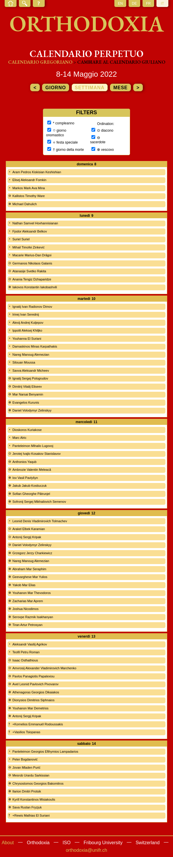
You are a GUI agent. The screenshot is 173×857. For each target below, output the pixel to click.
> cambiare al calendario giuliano (119, 62)
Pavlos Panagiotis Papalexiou (33, 676)
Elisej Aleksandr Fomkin (29, 180)
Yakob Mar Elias (23, 585)
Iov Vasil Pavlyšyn (25, 478)
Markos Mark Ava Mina (28, 188)
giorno (55, 87)
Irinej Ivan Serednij (25, 314)
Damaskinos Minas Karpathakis (34, 346)
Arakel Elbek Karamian (28, 529)
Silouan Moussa (23, 362)
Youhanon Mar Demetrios (30, 708)
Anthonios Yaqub (24, 462)
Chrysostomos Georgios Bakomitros (38, 783)
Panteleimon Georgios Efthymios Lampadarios (45, 751)
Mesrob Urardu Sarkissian (30, 775)
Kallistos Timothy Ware (28, 196)
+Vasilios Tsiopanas (26, 732)
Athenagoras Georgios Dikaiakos (35, 692)
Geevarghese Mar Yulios (29, 577)
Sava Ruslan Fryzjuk (27, 807)
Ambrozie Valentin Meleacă (31, 469)
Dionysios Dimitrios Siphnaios (33, 700)
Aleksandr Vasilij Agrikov (29, 644)
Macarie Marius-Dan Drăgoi (32, 255)
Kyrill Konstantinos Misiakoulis (33, 799)
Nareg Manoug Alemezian (30, 354)
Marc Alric (19, 437)
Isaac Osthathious (25, 660)
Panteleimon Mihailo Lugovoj (32, 446)
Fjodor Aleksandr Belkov (29, 231)
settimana (89, 87)
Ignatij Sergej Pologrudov (30, 378)
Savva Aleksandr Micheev (30, 370)
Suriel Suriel (21, 239)
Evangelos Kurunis (25, 402)
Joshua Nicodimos (25, 609)
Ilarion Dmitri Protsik (26, 791)
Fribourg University (103, 842)
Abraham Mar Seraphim (29, 569)
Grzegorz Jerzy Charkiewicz (32, 553)
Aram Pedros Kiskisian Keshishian (36, 172)
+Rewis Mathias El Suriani (31, 815)
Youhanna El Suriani (26, 338)
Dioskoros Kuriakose (27, 430)
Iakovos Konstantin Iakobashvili (34, 287)
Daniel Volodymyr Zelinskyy (32, 410)
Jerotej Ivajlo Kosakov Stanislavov (36, 453)
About (8, 842)
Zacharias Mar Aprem (27, 601)
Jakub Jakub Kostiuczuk (29, 485)
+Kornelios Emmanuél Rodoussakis (37, 724)
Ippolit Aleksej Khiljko (27, 330)
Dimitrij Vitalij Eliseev (27, 386)
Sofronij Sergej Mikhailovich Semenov (39, 501)
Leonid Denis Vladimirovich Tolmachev (39, 521)
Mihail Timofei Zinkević (28, 247)
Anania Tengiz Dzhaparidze (31, 279)
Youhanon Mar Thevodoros (31, 593)
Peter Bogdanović (25, 759)
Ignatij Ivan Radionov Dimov (32, 306)
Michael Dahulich (24, 204)
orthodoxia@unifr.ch (86, 850)
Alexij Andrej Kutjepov (27, 322)
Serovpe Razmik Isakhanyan (32, 617)
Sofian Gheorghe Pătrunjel (31, 493)
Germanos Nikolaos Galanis (32, 263)
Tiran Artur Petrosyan (27, 625)
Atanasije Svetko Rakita (29, 271)
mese (120, 87)
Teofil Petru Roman (26, 652)
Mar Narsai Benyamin (27, 394)
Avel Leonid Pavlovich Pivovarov (35, 684)
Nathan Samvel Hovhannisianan (35, 223)
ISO (67, 842)
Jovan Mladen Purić (26, 767)
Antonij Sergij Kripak (26, 537)
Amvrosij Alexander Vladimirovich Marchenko (44, 668)
